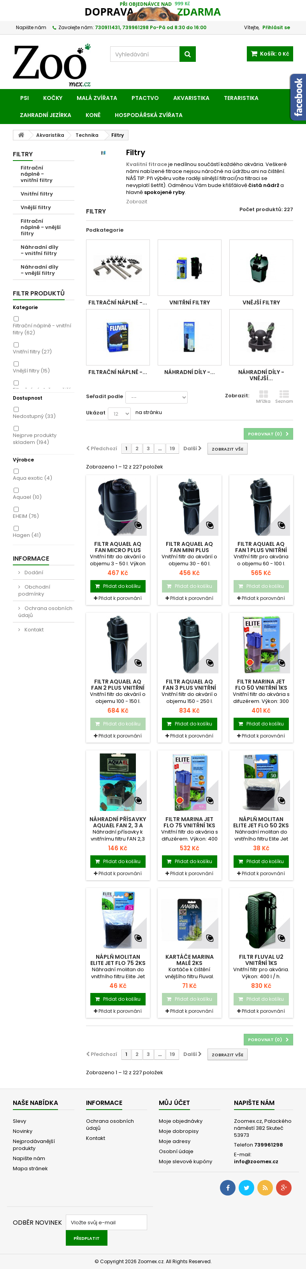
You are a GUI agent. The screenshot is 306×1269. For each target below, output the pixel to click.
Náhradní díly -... (189, 372)
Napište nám (31, 27)
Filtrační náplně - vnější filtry (41, 227)
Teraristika (241, 98)
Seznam (284, 397)
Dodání (33, 572)
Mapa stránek (30, 1168)
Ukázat (96, 412)
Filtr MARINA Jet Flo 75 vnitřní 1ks (189, 822)
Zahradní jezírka (45, 115)
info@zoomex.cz (256, 1161)
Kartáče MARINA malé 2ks (189, 960)
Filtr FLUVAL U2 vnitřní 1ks (261, 960)
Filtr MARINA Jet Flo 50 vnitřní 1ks (261, 684)
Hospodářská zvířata (149, 115)
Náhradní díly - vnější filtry (39, 270)
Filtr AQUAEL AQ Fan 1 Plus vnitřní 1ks (261, 550)
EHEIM (26, 516)
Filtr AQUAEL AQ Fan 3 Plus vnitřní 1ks (189, 687)
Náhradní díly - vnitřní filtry (39, 250)
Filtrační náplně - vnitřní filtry (37, 174)
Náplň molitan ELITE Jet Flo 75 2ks (118, 960)
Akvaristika (191, 98)
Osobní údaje (176, 1151)
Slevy (19, 1121)
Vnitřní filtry (37, 194)
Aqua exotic (32, 478)
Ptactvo (145, 98)
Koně (93, 115)
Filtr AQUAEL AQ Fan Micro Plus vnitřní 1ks (117, 550)
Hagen (27, 535)
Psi (24, 98)
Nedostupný (34, 416)
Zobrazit (136, 201)
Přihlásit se (276, 27)
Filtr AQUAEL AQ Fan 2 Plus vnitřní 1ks (117, 687)
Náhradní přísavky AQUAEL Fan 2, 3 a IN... (118, 825)
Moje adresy (174, 1141)
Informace (31, 558)
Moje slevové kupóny (185, 1161)
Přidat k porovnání (120, 598)
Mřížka (263, 397)
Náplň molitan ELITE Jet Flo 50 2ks (261, 822)
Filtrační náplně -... (117, 302)
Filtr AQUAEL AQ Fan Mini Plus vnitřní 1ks (189, 550)
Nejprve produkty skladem (34, 439)
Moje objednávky (180, 1121)
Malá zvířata (97, 98)
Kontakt (33, 629)
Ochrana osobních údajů (45, 612)
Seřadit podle (104, 396)
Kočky (52, 98)
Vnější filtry (36, 207)
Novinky (22, 1131)
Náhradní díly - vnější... (261, 375)
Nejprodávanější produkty (34, 1145)
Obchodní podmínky (34, 590)
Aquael (27, 497)
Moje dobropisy (179, 1131)
